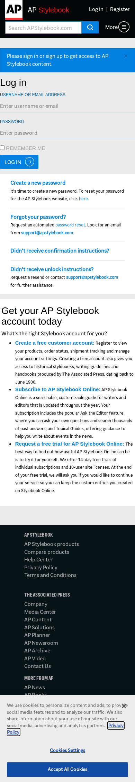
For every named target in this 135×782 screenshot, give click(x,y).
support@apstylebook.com (47, 233)
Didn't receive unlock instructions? (51, 269)
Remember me (22, 148)
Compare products (46, 552)
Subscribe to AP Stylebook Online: (58, 389)
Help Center (38, 559)
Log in (96, 9)
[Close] (124, 706)
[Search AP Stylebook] (43, 27)
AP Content (38, 619)
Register (120, 9)
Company (35, 604)
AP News (34, 687)
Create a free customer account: (54, 343)
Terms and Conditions (50, 575)
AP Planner (37, 635)
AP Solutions (39, 627)
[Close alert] (126, 56)
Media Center (40, 612)
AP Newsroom (41, 643)
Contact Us (37, 666)
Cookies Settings (67, 750)
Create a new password (37, 182)
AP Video (35, 658)
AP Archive (37, 650)
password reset (70, 225)
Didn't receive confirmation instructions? (59, 250)
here (83, 199)
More (111, 27)
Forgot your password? (38, 217)
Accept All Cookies (67, 769)
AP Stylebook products (51, 544)
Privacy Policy (40, 567)
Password (12, 121)
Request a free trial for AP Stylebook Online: (69, 444)
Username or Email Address (32, 94)
